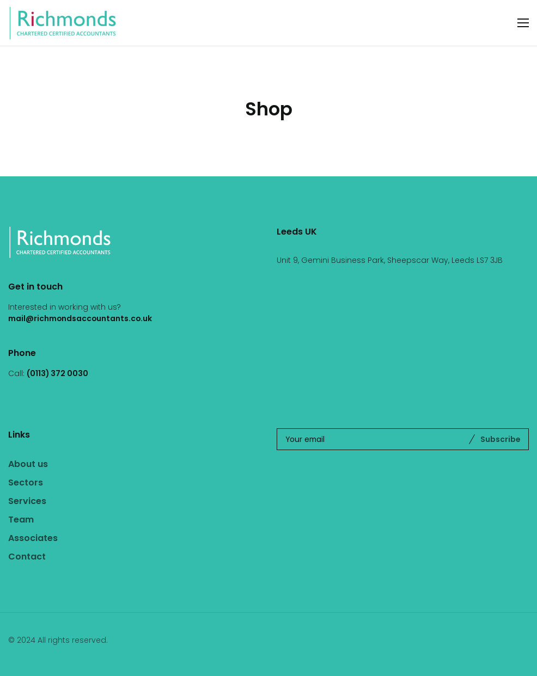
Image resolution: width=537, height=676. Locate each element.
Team (21, 519)
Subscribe (500, 439)
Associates (33, 538)
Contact (27, 556)
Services (27, 501)
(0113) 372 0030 (57, 373)
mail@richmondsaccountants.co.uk (80, 318)
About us (28, 464)
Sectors (25, 482)
